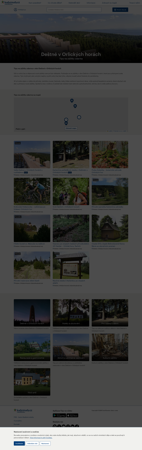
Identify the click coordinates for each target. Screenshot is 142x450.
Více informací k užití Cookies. (41, 438)
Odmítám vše (32, 443)
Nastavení (45, 443)
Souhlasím (19, 443)
